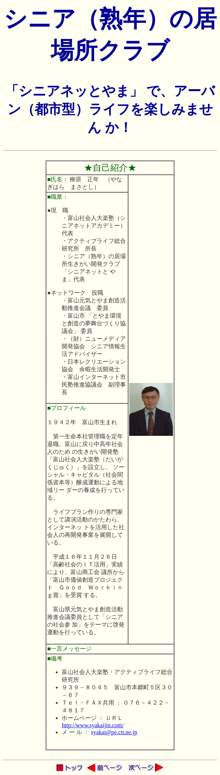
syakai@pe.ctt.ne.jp (114, 732)
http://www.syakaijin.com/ (93, 725)
